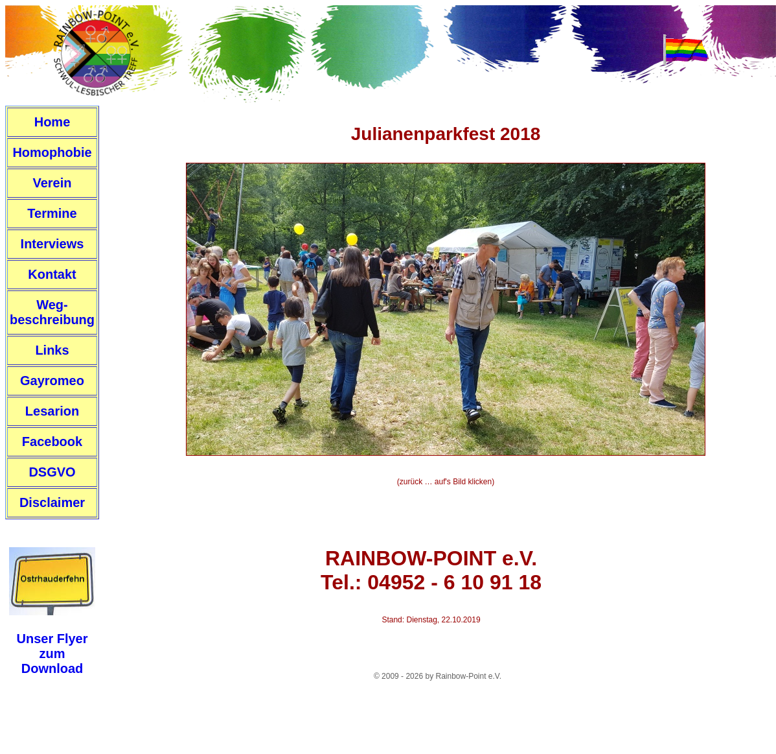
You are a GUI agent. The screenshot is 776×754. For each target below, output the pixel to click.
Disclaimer (52, 502)
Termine (51, 213)
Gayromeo (52, 380)
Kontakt (52, 274)
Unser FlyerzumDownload (51, 653)
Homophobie (51, 152)
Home (52, 122)
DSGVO (52, 472)
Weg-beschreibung (52, 312)
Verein (51, 183)
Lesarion (52, 411)
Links (52, 350)
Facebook (52, 441)
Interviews (52, 244)
